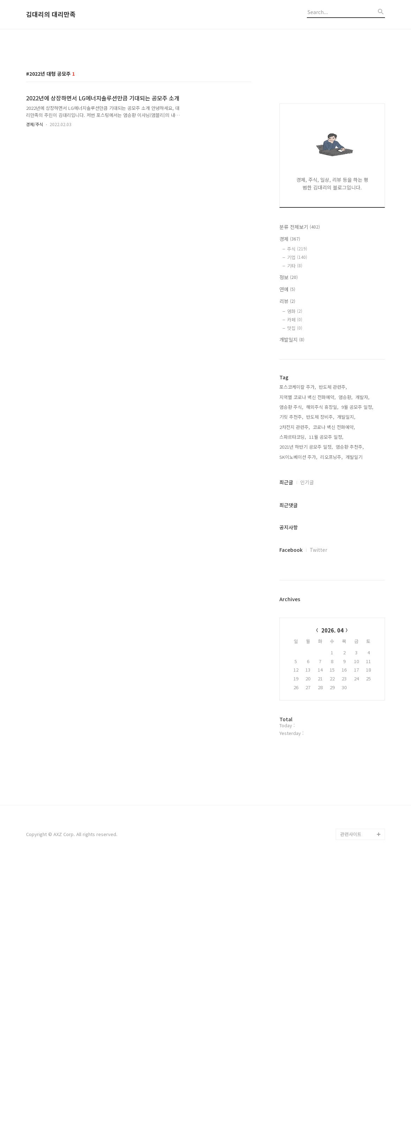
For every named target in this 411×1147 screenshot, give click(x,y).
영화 (294, 497)
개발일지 (291, 526)
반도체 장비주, (320, 603)
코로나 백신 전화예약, (334, 613)
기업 (297, 444)
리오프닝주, (331, 643)
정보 (288, 463)
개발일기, (355, 643)
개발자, (362, 583)
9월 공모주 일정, (357, 593)
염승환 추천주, (350, 633)
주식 (297, 435)
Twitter (318, 736)
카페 (294, 506)
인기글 (307, 668)
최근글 (286, 668)
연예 (287, 475)
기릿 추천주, (291, 603)
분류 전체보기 (299, 413)
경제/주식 (34, 223)
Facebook (291, 736)
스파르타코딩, (292, 623)
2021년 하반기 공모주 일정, (306, 633)
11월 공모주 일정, (326, 623)
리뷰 (287, 487)
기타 (294, 452)
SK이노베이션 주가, (298, 643)
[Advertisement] (205, 89)
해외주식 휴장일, (322, 593)
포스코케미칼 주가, (297, 573)
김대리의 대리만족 (51, 14)
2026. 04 (332, 817)
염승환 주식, (291, 593)
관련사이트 (350, 1119)
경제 (289, 425)
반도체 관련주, (333, 573)
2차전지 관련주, (294, 613)
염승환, (346, 583)
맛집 (294, 514)
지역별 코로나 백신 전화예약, (307, 583)
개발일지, (346, 603)
